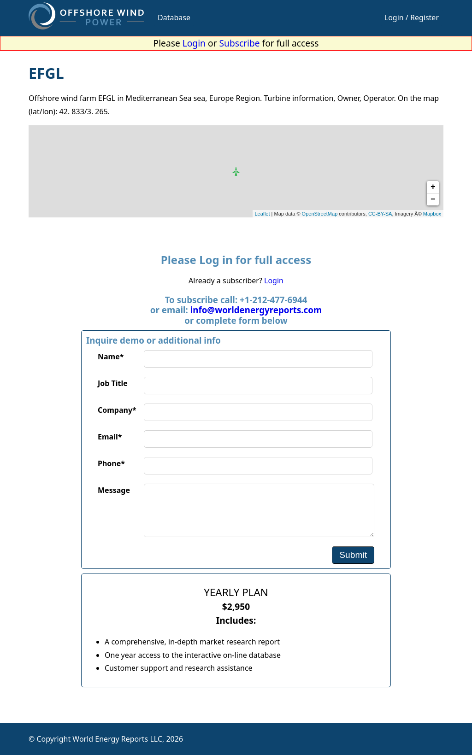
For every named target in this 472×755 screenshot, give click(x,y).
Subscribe (239, 43)
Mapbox (432, 214)
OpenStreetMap (320, 214)
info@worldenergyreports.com (256, 310)
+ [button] (433, 187)
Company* (117, 410)
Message (114, 490)
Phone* (111, 463)
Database (174, 17)
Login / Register (411, 17)
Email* (110, 437)
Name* (111, 356)
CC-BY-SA (380, 214)
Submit (353, 555)
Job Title (113, 383)
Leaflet (262, 214)
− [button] (433, 199)
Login (194, 43)
